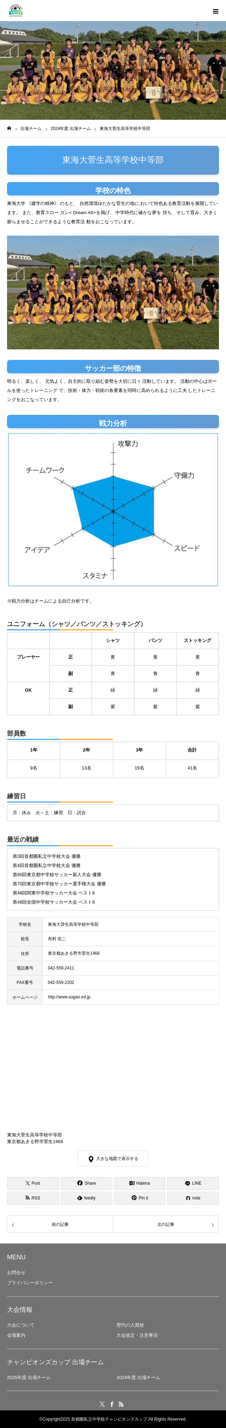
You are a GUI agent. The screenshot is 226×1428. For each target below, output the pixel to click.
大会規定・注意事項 (137, 1335)
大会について (20, 1325)
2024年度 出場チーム (138, 1377)
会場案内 (16, 1335)
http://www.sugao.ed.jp (69, 996)
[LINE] (193, 1183)
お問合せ (16, 1272)
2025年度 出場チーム (29, 1377)
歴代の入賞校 (130, 1325)
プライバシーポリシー (30, 1282)
